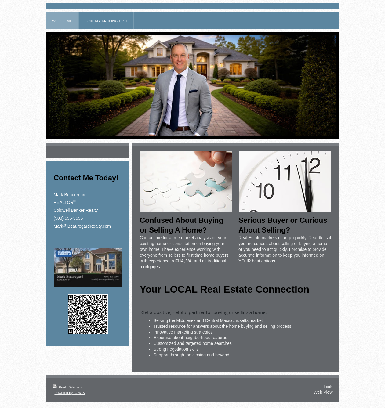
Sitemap (75, 387)
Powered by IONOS (69, 393)
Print (60, 387)
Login (328, 386)
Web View (323, 392)
